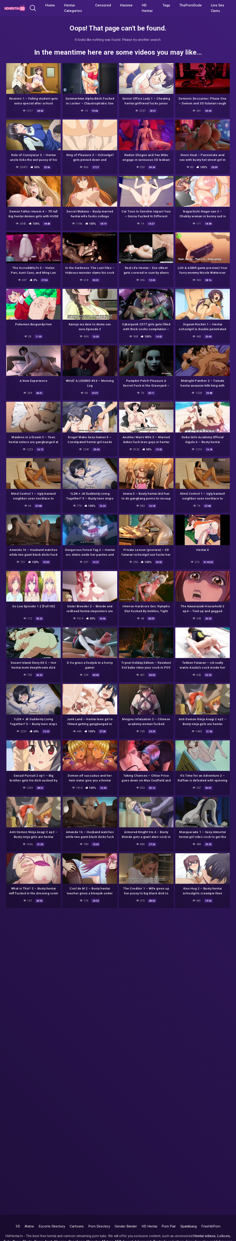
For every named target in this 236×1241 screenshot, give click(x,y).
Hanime (126, 5)
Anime (29, 1226)
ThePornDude (190, 5)
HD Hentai (147, 8)
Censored (103, 5)
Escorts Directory (52, 1226)
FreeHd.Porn (210, 1226)
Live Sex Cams (217, 8)
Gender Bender (126, 1226)
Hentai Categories (73, 8)
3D (18, 1226)
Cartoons (77, 1226)
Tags (166, 5)
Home (50, 5)
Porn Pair (169, 1226)
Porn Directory (99, 1226)
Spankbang (188, 1226)
